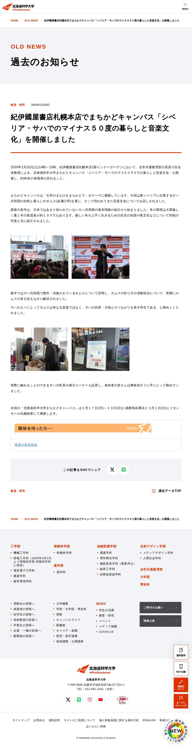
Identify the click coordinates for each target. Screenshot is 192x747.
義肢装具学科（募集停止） (118, 563)
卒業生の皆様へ (24, 625)
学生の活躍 (106, 610)
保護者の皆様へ (24, 609)
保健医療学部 (107, 546)
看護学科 (106, 552)
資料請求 (54, 720)
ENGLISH (149, 720)
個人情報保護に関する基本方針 (119, 720)
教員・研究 (18, 104)
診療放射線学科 (110, 574)
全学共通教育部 (151, 569)
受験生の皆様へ (24, 603)
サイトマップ (21, 720)
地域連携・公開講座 (70, 641)
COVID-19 (106, 631)
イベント (105, 621)
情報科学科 (64, 552)
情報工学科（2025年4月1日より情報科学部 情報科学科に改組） (32, 561)
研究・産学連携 (67, 636)
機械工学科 (21, 552)
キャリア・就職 (67, 630)
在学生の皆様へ (24, 614)
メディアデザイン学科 (158, 552)
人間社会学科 (152, 558)
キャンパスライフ (68, 619)
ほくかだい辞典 (96, 726)
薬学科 (61, 572)
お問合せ (39, 720)
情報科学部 (62, 546)
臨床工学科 (107, 569)
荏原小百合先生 (26, 444)
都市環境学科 (22, 581)
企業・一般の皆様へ (27, 630)
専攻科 (145, 584)
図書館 (60, 625)
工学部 (15, 546)
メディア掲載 (108, 626)
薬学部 (58, 565)
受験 (59, 614)
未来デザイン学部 (153, 546)
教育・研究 (106, 615)
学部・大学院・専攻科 (71, 609)
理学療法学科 (109, 558)
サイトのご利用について (79, 720)
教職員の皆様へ (24, 636)
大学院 (145, 577)
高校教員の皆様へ (25, 619)
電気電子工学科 (24, 570)
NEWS (101, 603)
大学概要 (62, 603)
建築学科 (19, 575)
